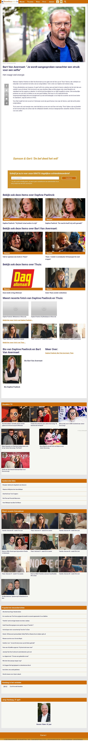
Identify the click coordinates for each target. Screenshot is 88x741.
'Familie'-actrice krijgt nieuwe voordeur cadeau (16, 620)
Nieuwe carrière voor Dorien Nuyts (12, 638)
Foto (44, 2)
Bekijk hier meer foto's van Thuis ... (14, 342)
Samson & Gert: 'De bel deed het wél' (35, 158)
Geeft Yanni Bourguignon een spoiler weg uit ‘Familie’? (18, 625)
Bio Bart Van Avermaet (33, 361)
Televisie (30, 2)
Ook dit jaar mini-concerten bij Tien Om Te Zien (16, 629)
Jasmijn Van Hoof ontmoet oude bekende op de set (17, 652)
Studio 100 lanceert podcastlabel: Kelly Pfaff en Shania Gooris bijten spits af (24, 634)
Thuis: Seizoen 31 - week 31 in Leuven (70, 339)
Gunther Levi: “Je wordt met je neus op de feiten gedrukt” (19, 643)
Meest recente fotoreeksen (13, 511)
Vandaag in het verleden (11, 682)
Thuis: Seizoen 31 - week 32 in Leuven (41, 339)
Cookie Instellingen (66, 739)
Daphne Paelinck (50, 353)
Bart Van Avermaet (63, 353)
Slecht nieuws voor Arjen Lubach (12, 674)
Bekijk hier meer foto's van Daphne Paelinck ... (18, 320)
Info (29, 739)
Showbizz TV (7, 404)
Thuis (71, 353)
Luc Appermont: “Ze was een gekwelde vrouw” (16, 656)
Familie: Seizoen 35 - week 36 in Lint (69, 530)
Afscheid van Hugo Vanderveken (12, 611)
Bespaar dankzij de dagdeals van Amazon (14, 485)
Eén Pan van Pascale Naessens (11, 498)
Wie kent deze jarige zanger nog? (12, 660)
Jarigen (51, 2)
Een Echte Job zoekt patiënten (11, 669)
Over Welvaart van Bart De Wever (12, 502)
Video (38, 2)
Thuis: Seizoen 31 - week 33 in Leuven (13, 339)
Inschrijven (69, 178)
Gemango (80, 739)
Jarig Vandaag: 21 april (11, 700)
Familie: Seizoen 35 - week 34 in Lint (69, 574)
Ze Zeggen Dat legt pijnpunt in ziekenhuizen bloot (17, 665)
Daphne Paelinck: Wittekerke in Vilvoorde (14, 316)
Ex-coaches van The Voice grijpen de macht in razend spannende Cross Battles (25, 616)
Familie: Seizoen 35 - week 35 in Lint (69, 551)
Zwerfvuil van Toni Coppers (10, 493)
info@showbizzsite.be (53, 739)
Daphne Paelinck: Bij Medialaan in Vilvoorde (43, 316)
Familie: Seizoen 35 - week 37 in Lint (12, 530)
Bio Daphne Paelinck (12, 387)
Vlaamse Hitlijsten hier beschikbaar (13, 489)
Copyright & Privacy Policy (38, 739)
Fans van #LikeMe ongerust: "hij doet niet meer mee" (18, 647)
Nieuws (22, 2)
